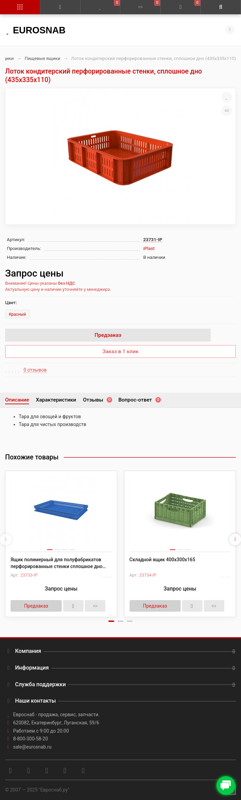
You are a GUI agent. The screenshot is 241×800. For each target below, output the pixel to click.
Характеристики (56, 400)
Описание (17, 400)
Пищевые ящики (42, 58)
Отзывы (97, 400)
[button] (111, 621)
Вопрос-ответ (139, 400)
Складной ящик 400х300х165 (162, 559)
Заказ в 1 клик (121, 351)
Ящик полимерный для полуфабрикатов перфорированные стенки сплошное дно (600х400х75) (57, 563)
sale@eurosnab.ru (32, 747)
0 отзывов (35, 370)
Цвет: (11, 302)
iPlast (148, 248)
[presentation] (6, 539)
